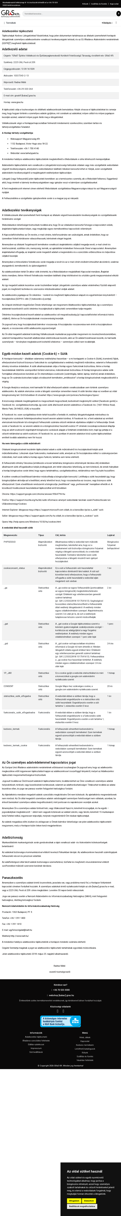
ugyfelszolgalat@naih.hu (20, 930)
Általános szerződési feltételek (36, 1041)
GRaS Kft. (58, 1066)
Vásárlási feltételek (85, 1060)
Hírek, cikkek (84, 1037)
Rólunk (85, 4)
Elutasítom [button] (89, 1201)
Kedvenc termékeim (85, 1045)
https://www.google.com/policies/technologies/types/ (73, 395)
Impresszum (36, 1048)
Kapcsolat (114, 4)
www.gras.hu (17, 102)
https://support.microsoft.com (49, 510)
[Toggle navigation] (10, 23)
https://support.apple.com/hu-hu (40, 516)
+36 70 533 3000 (60, 990)
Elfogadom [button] (74, 1201)
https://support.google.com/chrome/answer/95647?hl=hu (37, 494)
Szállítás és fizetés (99, 4)
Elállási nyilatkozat (36, 1044)
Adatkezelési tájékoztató (36, 1037)
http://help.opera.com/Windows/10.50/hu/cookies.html (35, 521)
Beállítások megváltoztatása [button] (82, 1206)
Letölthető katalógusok (85, 1049)
